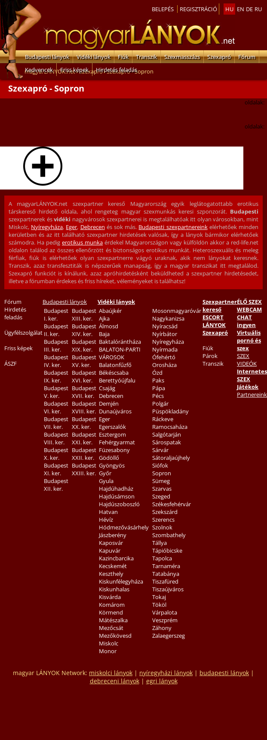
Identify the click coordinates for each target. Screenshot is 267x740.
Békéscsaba (114, 372)
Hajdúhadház (116, 488)
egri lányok (162, 681)
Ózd (157, 372)
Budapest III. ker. (56, 345)
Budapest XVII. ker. (84, 392)
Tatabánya (165, 574)
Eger (71, 227)
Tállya (159, 543)
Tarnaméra (166, 566)
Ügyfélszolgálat (23, 332)
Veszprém (165, 620)
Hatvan (108, 512)
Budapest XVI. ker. (84, 376)
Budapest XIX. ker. (84, 345)
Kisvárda (110, 597)
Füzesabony (114, 450)
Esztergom (112, 434)
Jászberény (112, 535)
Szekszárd (165, 512)
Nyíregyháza (47, 227)
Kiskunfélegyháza (121, 581)
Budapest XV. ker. (84, 361)
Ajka (104, 318)
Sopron (161, 473)
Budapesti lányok (47, 57)
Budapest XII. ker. (56, 484)
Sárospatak (166, 442)
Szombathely (169, 535)
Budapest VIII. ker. (56, 438)
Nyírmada (165, 349)
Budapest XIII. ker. (84, 314)
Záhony (162, 628)
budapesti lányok (224, 673)
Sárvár (160, 450)
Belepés (163, 9)
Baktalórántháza (120, 342)
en (240, 9)
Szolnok (162, 527)
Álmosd (108, 326)
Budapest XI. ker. (56, 469)
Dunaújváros (115, 411)
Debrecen (92, 227)
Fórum (246, 57)
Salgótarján (166, 434)
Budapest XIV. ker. (84, 330)
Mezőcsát (111, 628)
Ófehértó (163, 357)
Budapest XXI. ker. (84, 438)
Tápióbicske (167, 550)
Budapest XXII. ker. (84, 454)
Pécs (158, 396)
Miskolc (108, 643)
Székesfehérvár (171, 504)
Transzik (146, 57)
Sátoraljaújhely (171, 458)
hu (229, 9)
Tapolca (162, 558)
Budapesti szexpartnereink (172, 227)
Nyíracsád (165, 326)
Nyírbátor (164, 334)
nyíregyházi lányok (166, 673)
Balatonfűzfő (115, 365)
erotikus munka (82, 242)
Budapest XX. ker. (84, 423)
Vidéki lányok (93, 57)
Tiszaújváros (168, 589)
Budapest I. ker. (56, 314)
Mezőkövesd (115, 635)
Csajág (107, 388)
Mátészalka (113, 620)
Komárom (112, 605)
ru (258, 9)
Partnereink (252, 394)
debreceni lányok (114, 681)
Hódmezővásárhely (124, 527)
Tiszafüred (165, 581)
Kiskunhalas (114, 589)
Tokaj (159, 597)
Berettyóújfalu (117, 380)
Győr (105, 473)
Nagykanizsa (168, 318)
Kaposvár (111, 543)
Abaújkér (110, 311)
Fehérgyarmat (117, 442)
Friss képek (74, 69)
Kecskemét (113, 566)
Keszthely (111, 574)
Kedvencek (39, 69)
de (249, 9)
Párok (210, 356)
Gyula (106, 481)
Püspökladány (170, 411)
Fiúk (123, 57)
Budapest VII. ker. (56, 423)
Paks (158, 380)
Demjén (109, 403)
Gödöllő (109, 458)
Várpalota (164, 612)
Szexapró (219, 57)
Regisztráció (198, 9)
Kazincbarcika (116, 558)
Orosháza (164, 365)
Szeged (161, 496)
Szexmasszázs (182, 57)
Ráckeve (162, 419)
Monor (108, 651)
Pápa (158, 388)
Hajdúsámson (117, 496)
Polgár (160, 403)
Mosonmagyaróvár (176, 311)
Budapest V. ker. (56, 392)
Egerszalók (112, 427)
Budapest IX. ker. (56, 376)
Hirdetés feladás (116, 69)
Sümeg (161, 481)
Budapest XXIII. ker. (84, 469)
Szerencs (163, 519)
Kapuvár (109, 550)
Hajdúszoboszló (119, 504)
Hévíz (106, 519)
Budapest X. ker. (56, 454)
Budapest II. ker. (56, 330)
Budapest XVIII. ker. (84, 407)
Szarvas (162, 488)
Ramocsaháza (169, 427)
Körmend (111, 612)
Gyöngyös (112, 465)
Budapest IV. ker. (56, 361)
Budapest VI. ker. (56, 407)
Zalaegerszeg (168, 635)
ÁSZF (10, 363)
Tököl (159, 605)
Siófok (160, 465)
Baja (104, 334)
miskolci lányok (110, 673)
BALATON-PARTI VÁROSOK (120, 353)
